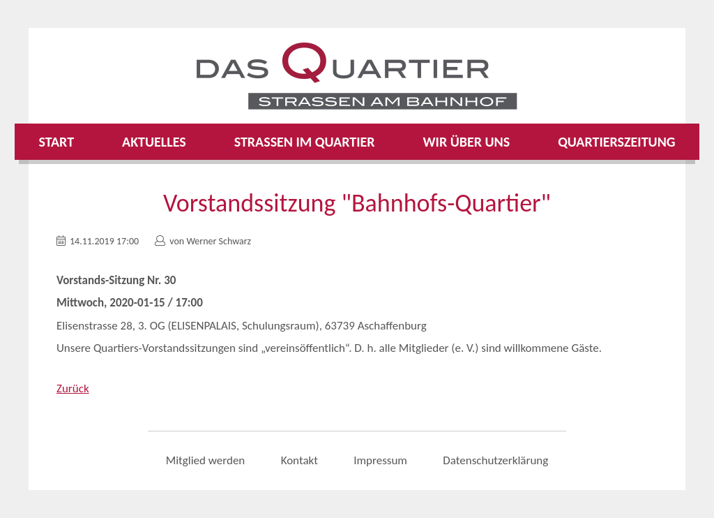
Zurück (72, 388)
